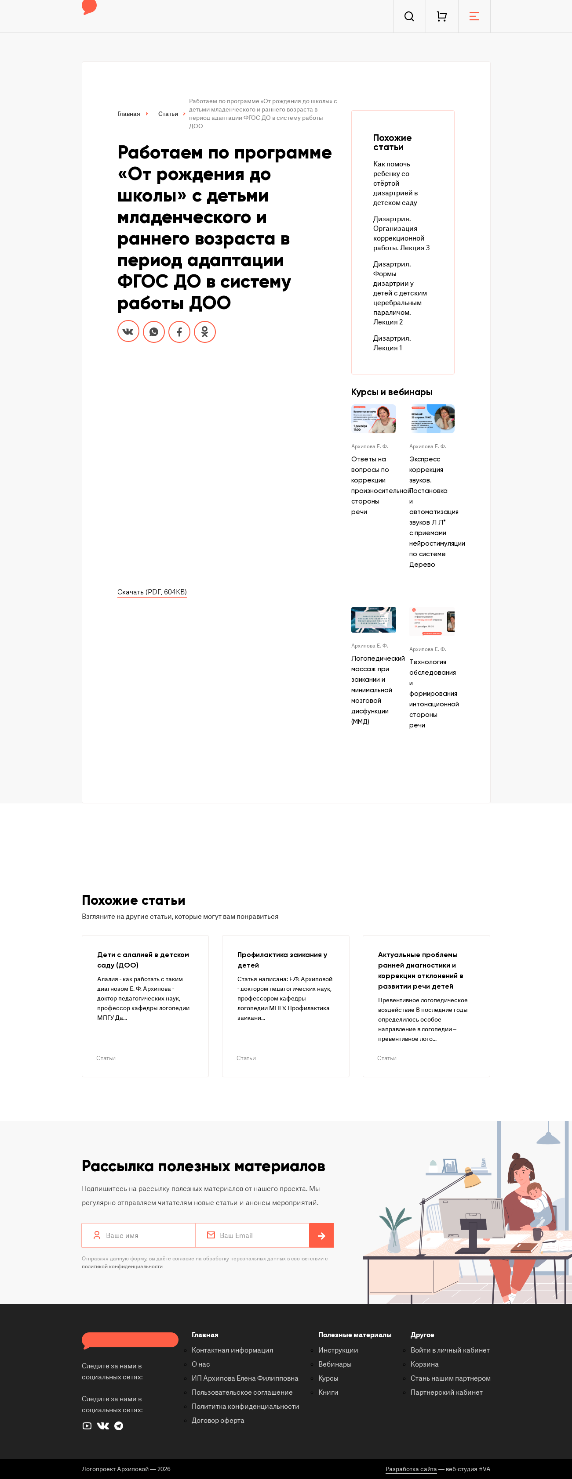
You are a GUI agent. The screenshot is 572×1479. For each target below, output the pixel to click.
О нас (201, 1364)
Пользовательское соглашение (242, 1392)
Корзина (425, 1364)
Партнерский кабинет (447, 1392)
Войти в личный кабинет (450, 1350)
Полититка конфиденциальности (245, 1406)
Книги (328, 1392)
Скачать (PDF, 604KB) (152, 592)
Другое (422, 1335)
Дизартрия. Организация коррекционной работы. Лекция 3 (401, 233)
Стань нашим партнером (451, 1378)
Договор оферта (218, 1420)
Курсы (328, 1378)
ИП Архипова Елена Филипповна (245, 1378)
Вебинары (335, 1364)
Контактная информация (232, 1350)
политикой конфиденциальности (122, 1266)
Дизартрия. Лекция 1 (392, 343)
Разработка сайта (411, 1469)
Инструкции (338, 1350)
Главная (205, 1335)
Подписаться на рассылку (321, 1236)
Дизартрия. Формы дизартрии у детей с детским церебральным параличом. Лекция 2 (400, 293)
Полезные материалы (355, 1335)
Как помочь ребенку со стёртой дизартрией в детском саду (395, 183)
